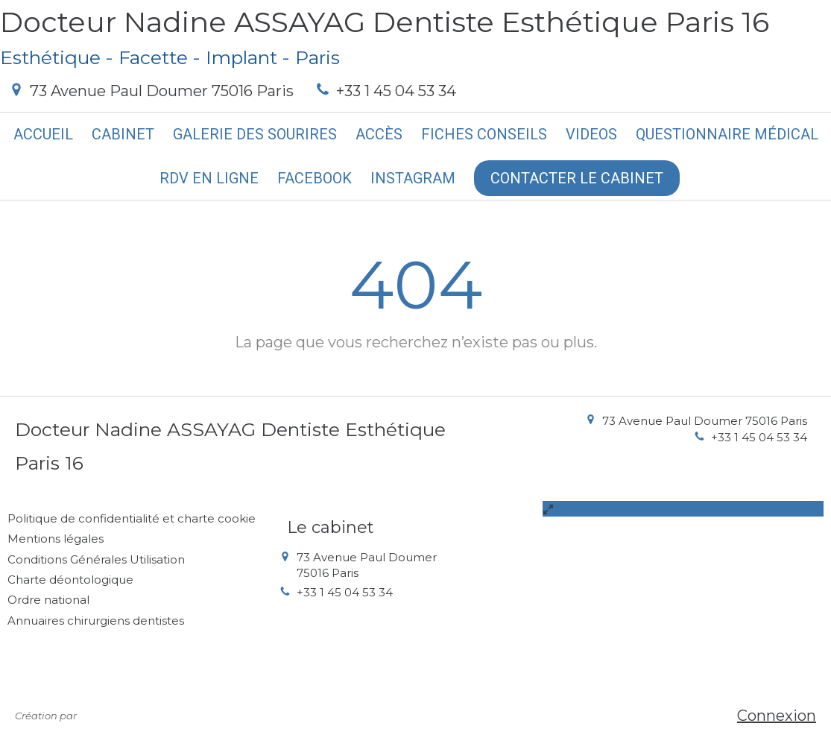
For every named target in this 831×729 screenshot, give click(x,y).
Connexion (776, 716)
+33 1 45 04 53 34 (396, 91)
